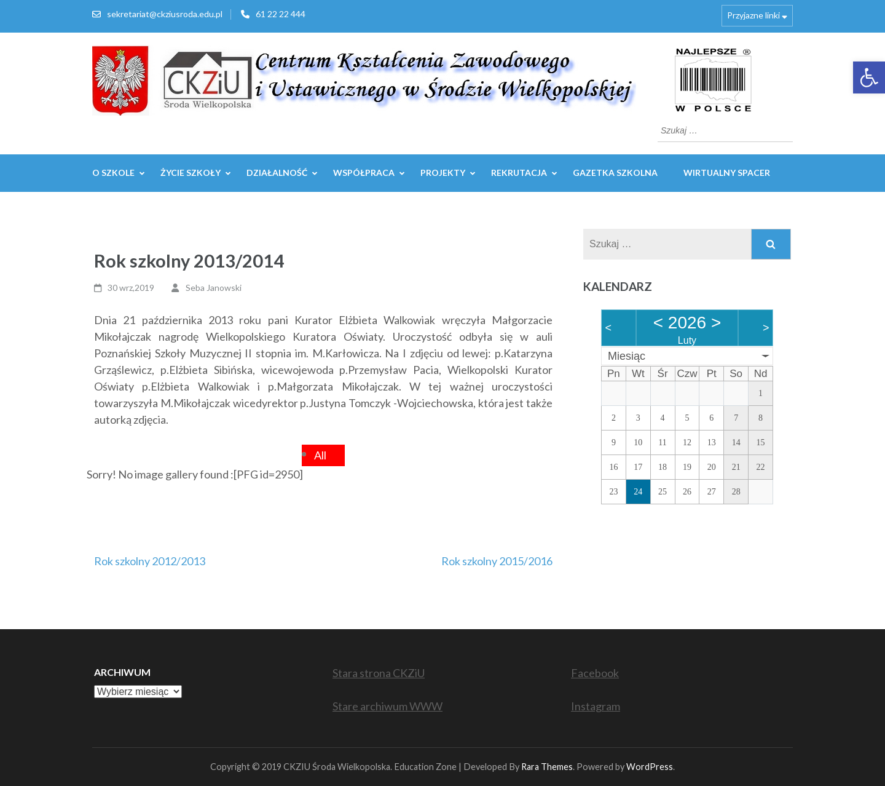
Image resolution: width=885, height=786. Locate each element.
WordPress (649, 766)
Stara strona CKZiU (378, 673)
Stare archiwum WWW (387, 706)
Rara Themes (547, 766)
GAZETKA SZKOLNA (615, 172)
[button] (869, 77)
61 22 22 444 (280, 14)
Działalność (276, 172)
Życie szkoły (190, 172)
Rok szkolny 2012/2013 (149, 561)
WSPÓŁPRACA (364, 172)
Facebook (595, 673)
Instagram (595, 706)
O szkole (113, 172)
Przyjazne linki (753, 15)
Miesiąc (626, 356)
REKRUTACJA (519, 172)
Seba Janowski (214, 287)
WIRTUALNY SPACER (726, 172)
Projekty (442, 172)
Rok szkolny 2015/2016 (497, 561)
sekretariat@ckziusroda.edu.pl (164, 14)
